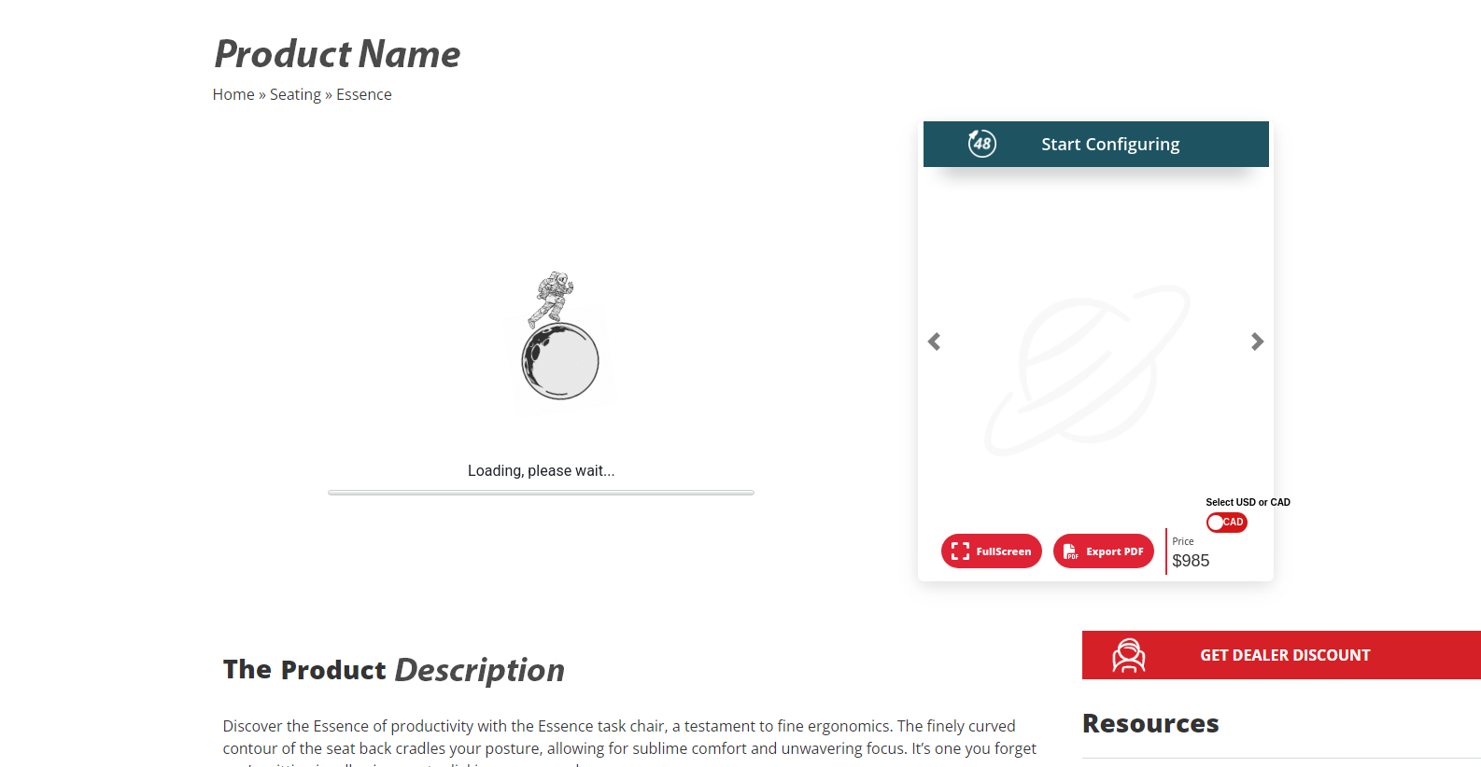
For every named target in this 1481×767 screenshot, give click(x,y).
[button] (934, 342)
